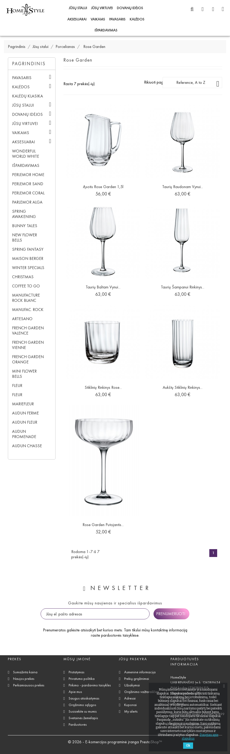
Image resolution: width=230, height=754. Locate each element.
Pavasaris (117, 19)
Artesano (22, 318)
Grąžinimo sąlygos (82, 705)
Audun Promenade (24, 434)
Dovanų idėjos (130, 8)
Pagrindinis (29, 64)
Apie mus (75, 692)
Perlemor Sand (27, 183)
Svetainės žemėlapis (83, 718)
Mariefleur (23, 403)
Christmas (23, 276)
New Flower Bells (24, 237)
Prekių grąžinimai (136, 678)
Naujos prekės (23, 678)
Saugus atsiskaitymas (84, 698)
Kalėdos (137, 19)
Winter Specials (28, 267)
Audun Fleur (24, 422)
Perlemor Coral (28, 192)
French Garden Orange (28, 359)
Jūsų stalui (78, 8)
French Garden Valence (28, 330)
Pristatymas (76, 672)
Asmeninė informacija (140, 672)
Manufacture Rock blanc (26, 298)
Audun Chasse (27, 445)
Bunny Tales (24, 225)
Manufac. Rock (27, 309)
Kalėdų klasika (27, 96)
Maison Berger (27, 258)
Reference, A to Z (197, 83)
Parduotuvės (78, 724)
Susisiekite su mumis (83, 711)
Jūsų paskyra (133, 659)
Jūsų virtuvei (102, 8)
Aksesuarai (76, 19)
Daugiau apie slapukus (200, 736)
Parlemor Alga (27, 202)
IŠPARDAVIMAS (106, 30)
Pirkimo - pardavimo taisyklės (90, 685)
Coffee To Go (26, 285)
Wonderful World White (25, 154)
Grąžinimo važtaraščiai (141, 692)
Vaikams (98, 19)
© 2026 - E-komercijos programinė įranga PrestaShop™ (115, 741)
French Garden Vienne (28, 345)
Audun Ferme (25, 413)
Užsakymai (132, 685)
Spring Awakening (24, 214)
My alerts (131, 711)
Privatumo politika (82, 678)
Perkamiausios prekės (28, 685)
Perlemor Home (28, 174)
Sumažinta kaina (25, 672)
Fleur (17, 385)
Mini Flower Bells (24, 374)
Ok (188, 745)
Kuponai (130, 705)
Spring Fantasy (27, 249)
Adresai (130, 698)
